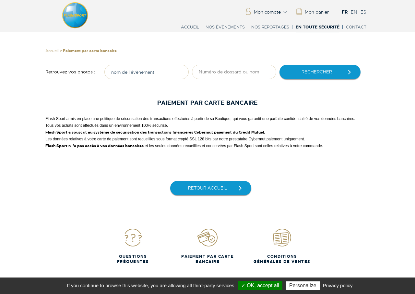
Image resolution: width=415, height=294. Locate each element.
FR (345, 12)
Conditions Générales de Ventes (282, 246)
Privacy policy (338, 285)
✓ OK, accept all (260, 285)
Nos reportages (270, 27)
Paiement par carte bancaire (207, 246)
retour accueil (207, 188)
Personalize (302, 285)
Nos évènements (225, 27)
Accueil (190, 27)
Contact (356, 27)
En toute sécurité (317, 27)
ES (363, 12)
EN (354, 12)
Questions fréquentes (133, 246)
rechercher (317, 72)
